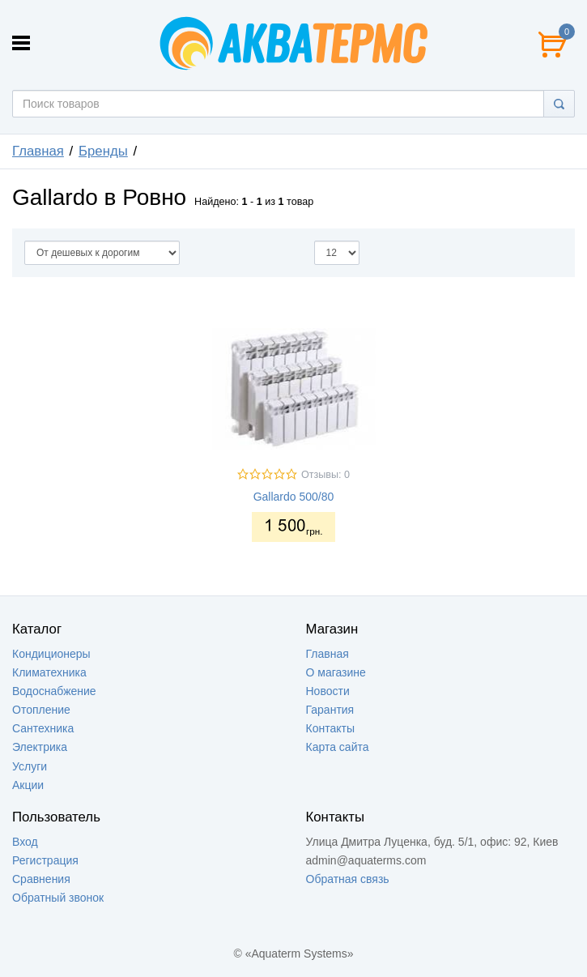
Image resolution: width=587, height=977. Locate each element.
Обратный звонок (58, 897)
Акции (28, 785)
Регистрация (45, 860)
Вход (25, 841)
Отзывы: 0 (325, 474)
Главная (38, 151)
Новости (328, 691)
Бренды (103, 151)
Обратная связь (347, 878)
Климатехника (49, 672)
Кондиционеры (51, 653)
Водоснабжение (54, 691)
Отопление (41, 709)
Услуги (29, 766)
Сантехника (43, 728)
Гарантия (330, 709)
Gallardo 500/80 (293, 496)
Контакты (330, 728)
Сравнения (41, 878)
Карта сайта (337, 746)
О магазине (336, 672)
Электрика (39, 746)
